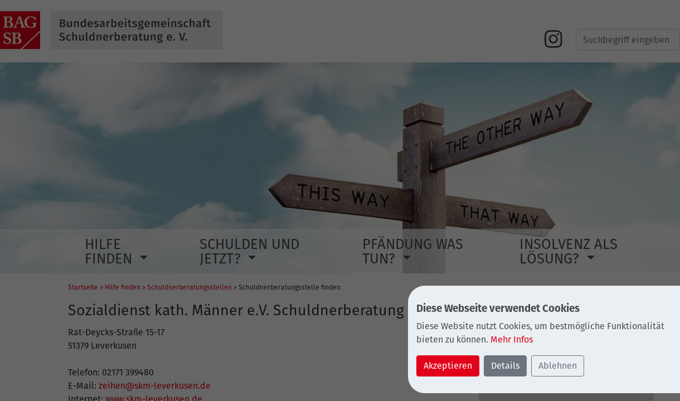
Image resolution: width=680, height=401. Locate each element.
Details (505, 365)
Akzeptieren (448, 365)
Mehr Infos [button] (511, 339)
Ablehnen (557, 365)
